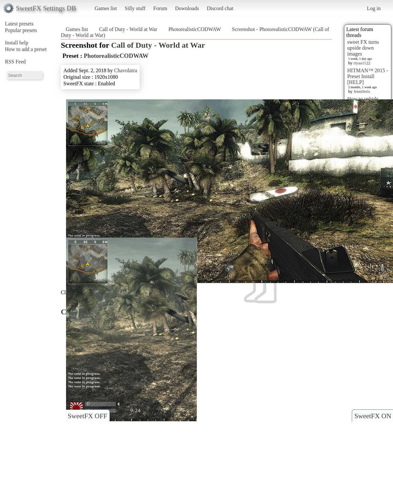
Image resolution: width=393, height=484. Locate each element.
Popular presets (21, 30)
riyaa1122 (361, 62)
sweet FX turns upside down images (363, 48)
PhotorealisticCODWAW (194, 29)
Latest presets (19, 23)
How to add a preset (26, 49)
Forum (160, 8)
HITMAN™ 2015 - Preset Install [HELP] (367, 76)
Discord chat (220, 8)
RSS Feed (15, 61)
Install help (16, 42)
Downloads (187, 8)
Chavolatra (125, 70)
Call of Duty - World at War (128, 29)
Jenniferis (361, 91)
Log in (374, 8)
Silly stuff (135, 8)
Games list (106, 8)
